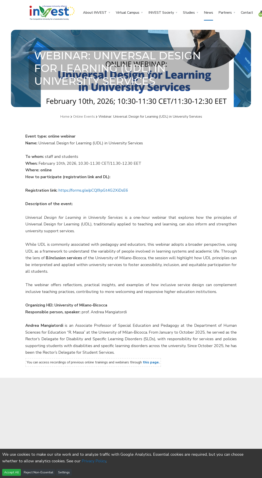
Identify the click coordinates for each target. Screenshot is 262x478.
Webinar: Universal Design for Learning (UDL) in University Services (150, 116)
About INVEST (95, 12)
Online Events (84, 116)
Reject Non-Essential (38, 472)
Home (65, 116)
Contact (247, 12)
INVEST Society (161, 12)
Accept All (11, 472)
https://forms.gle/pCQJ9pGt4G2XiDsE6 (93, 190)
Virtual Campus (127, 12)
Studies (189, 12)
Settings (64, 472)
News (208, 12)
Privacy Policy (94, 461)
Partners (225, 12)
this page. (151, 362)
